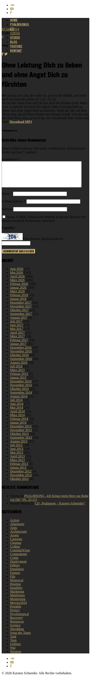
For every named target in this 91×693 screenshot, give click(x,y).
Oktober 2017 (19, 315)
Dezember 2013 (20, 431)
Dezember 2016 (20, 352)
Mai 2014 (16, 412)
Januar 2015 (18, 382)
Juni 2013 (16, 454)
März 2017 (17, 341)
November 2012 (21, 480)
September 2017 (21, 319)
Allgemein (17, 529)
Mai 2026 (16, 277)
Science (15, 630)
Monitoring (17, 604)
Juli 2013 (16, 450)
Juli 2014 (16, 405)
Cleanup (15, 547)
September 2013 (21, 442)
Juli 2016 (16, 371)
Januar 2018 (18, 304)
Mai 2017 (16, 334)
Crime (14, 562)
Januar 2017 (18, 349)
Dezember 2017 (20, 307)
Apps (13, 532)
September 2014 (21, 397)
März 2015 (17, 375)
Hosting (15, 589)
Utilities (15, 649)
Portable (15, 611)
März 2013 (17, 465)
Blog (13, 42)
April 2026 (17, 281)
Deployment (18, 566)
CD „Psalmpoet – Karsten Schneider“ (60, 508)
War (13, 652)
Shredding (17, 634)
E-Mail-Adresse (14, 206)
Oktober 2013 (19, 439)
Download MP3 (21, 122)
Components (18, 559)
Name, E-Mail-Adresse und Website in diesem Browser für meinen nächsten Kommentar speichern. (44, 223)
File (12, 581)
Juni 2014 (16, 409)
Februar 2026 (19, 289)
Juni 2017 (16, 330)
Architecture (18, 536)
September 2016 (21, 364)
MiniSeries (17, 600)
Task (13, 641)
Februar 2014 (19, 424)
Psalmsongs (19, 24)
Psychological (19, 619)
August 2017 (18, 322)
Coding (15, 551)
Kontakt (16, 51)
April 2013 (17, 461)
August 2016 (18, 367)
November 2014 (21, 390)
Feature (15, 577)
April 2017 (17, 337)
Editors (15, 570)
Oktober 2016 (19, 360)
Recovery (16, 622)
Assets (14, 540)
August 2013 (18, 446)
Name (7, 198)
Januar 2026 (18, 292)
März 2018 (17, 296)
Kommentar (11, 159)
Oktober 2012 (19, 484)
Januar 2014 (18, 427)
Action (14, 525)
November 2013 (21, 435)
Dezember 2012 (20, 476)
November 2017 (21, 311)
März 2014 (17, 420)
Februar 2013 (19, 469)
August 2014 (18, 401)
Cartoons (16, 544)
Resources (17, 626)
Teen (13, 645)
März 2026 (17, 285)
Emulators (17, 574)
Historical (16, 585)
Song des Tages (20, 637)
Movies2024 (18, 607)
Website (7, 214)
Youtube (16, 46)
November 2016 (21, 356)
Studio (15, 37)
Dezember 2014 (20, 386)
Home (14, 20)
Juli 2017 (16, 326)
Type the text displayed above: (43, 244)
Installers (16, 592)
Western (15, 656)
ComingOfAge (20, 555)
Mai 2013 (16, 457)
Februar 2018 (19, 300)
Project (15, 615)
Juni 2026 (16, 274)
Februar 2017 (19, 345)
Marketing (17, 596)
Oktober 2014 (19, 394)
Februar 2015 (19, 379)
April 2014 (17, 416)
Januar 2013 (18, 472)
